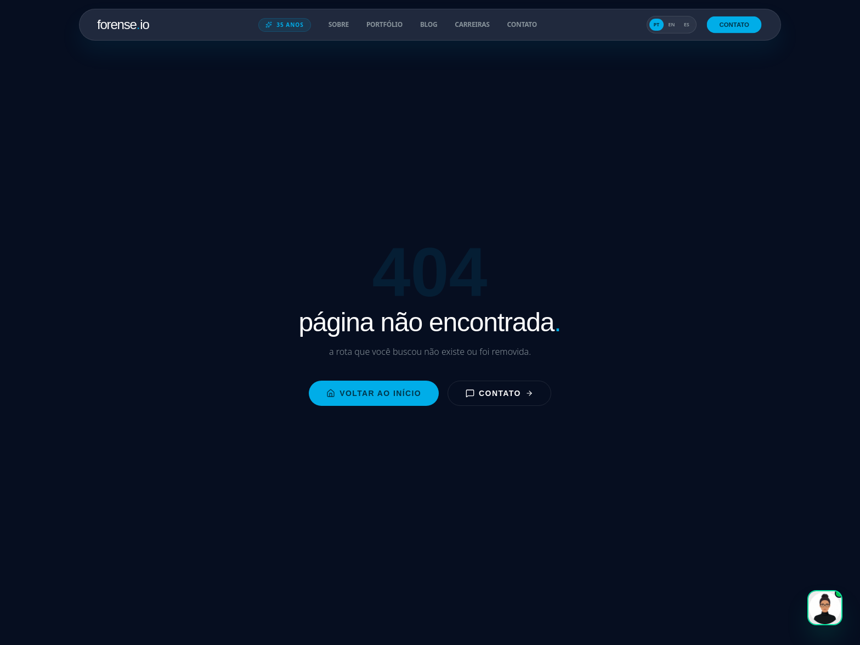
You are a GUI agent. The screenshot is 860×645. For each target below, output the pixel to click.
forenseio (123, 24)
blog (428, 24)
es (686, 24)
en (671, 24)
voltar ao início (373, 393)
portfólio (384, 24)
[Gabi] (824, 607)
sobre (339, 24)
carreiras (472, 24)
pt (657, 24)
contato (522, 24)
